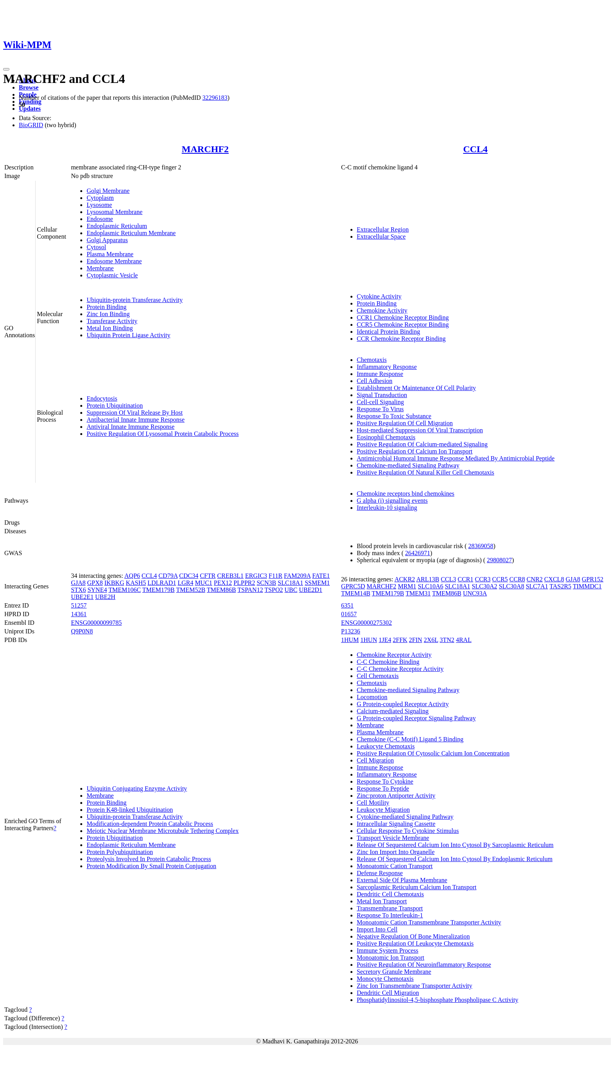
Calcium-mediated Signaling (393, 711)
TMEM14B (355, 593)
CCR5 (500, 579)
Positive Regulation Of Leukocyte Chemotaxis (415, 943)
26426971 (417, 553)
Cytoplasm (100, 197)
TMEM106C (124, 589)
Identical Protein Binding (388, 331)
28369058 (480, 546)
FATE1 (321, 575)
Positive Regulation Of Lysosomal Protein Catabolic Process (162, 433)
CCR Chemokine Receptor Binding (401, 338)
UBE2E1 (82, 596)
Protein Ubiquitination (115, 405)
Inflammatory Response (387, 366)
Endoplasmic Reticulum (117, 226)
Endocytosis (102, 398)
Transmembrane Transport (390, 908)
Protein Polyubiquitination (120, 852)
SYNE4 (97, 589)
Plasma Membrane (110, 254)
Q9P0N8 (82, 631)
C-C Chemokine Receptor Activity (400, 668)
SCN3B (266, 582)
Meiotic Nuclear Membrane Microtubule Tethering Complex (162, 830)
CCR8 (517, 579)
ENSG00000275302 (366, 622)
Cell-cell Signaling (380, 402)
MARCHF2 (205, 149)
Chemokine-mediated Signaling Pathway (408, 465)
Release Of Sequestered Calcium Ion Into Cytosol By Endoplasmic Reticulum (455, 859)
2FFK (400, 640)
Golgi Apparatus (107, 240)
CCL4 (475, 149)
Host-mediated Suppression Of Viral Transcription (420, 430)
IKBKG (115, 582)
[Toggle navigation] (6, 69)
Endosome (100, 219)
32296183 (215, 97)
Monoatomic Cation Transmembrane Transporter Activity (429, 922)
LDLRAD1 (162, 582)
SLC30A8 (511, 586)
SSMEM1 (317, 582)
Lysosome (99, 204)
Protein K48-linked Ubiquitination (130, 809)
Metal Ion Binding (110, 328)
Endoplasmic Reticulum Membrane (131, 233)
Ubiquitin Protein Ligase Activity (128, 335)
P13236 (350, 631)
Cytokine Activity (379, 296)
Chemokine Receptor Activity (394, 654)
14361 (79, 614)
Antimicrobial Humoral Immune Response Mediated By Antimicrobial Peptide (455, 458)
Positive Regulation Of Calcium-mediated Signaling (422, 444)
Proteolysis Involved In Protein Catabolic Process (149, 859)
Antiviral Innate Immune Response (130, 426)
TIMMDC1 (587, 586)
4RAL (463, 640)
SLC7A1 (537, 586)
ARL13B (427, 579)
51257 (79, 605)
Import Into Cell (377, 929)
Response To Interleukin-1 (390, 915)
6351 (347, 605)
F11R (275, 575)
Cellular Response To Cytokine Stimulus (408, 830)
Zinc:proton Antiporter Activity (396, 795)
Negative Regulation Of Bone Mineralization (413, 936)
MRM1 (407, 586)
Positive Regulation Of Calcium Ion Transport (415, 451)
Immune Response (380, 373)
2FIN (415, 640)
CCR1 (465, 579)
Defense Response (380, 873)
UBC (291, 589)
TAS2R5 (560, 586)
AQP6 (132, 575)
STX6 (78, 589)
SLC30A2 (484, 586)
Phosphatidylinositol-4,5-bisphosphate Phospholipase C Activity (437, 999)
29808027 (499, 560)
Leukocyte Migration (383, 809)
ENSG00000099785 (96, 622)
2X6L (431, 640)
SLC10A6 (430, 586)
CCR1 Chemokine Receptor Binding (403, 317)
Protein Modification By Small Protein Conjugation (151, 866)
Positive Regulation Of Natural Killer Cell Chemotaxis (425, 472)
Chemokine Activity (382, 310)
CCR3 (483, 579)
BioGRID (31, 125)
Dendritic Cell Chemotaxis (390, 894)
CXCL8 (554, 579)
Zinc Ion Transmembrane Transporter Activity (414, 985)
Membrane (100, 268)
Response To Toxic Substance (394, 416)
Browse (28, 87)
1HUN (368, 640)
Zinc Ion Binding (108, 314)
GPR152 (592, 579)
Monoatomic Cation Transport (395, 866)
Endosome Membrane (114, 261)
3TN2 (447, 640)
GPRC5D (353, 586)
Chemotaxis (371, 359)
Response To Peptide (383, 788)
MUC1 (203, 582)
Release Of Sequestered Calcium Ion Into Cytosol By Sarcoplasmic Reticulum (455, 845)
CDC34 (189, 575)
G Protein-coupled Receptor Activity (403, 704)
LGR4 (185, 582)
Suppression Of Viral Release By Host (134, 412)
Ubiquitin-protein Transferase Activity (134, 300)
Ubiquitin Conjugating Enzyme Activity (137, 788)
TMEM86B (221, 589)
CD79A (168, 575)
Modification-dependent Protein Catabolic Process (150, 823)
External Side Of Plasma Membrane (402, 880)
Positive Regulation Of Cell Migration (405, 423)
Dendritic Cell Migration (388, 992)
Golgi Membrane (108, 190)
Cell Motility (373, 802)
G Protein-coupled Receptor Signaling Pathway (416, 718)
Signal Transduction (382, 395)
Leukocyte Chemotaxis (386, 746)
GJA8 (78, 582)
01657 (349, 614)
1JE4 (385, 640)
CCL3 (448, 579)
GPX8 (95, 582)
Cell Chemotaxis (378, 676)
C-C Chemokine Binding (388, 661)
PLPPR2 (244, 582)
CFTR (208, 575)
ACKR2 (404, 579)
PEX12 (223, 582)
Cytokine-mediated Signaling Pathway (405, 816)
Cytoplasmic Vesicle (112, 275)
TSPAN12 (250, 589)
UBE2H (105, 596)
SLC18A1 (290, 582)
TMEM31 (418, 593)
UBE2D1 (310, 589)
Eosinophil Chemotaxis (386, 437)
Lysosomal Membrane (115, 212)
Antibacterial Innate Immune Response (135, 419)
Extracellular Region (383, 229)
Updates (30, 108)
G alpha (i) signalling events (392, 500)
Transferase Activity (112, 321)
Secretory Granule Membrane (394, 971)
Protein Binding (106, 307)
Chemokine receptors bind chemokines (405, 493)
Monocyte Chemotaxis (385, 978)
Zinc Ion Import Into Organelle (396, 852)
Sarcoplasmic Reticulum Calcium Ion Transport (417, 887)
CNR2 (535, 579)
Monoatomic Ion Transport (390, 957)
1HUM (350, 640)
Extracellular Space (381, 236)
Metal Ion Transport (382, 901)
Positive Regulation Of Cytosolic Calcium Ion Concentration (433, 753)
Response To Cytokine (385, 781)
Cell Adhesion (374, 381)
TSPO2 (273, 589)
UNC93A (475, 593)
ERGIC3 (256, 575)
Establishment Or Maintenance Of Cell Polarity (416, 388)
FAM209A (297, 575)
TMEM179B (158, 589)
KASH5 (136, 582)
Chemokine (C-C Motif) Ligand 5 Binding (410, 739)
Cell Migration (375, 760)
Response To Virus (380, 409)
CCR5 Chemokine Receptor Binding (403, 324)
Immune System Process (387, 950)
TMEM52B (191, 589)
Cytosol (96, 247)
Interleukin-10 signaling (387, 507)
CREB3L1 (230, 575)
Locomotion (372, 697)
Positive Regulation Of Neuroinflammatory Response (424, 964)
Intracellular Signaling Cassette (396, 823)
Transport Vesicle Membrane (393, 837)
